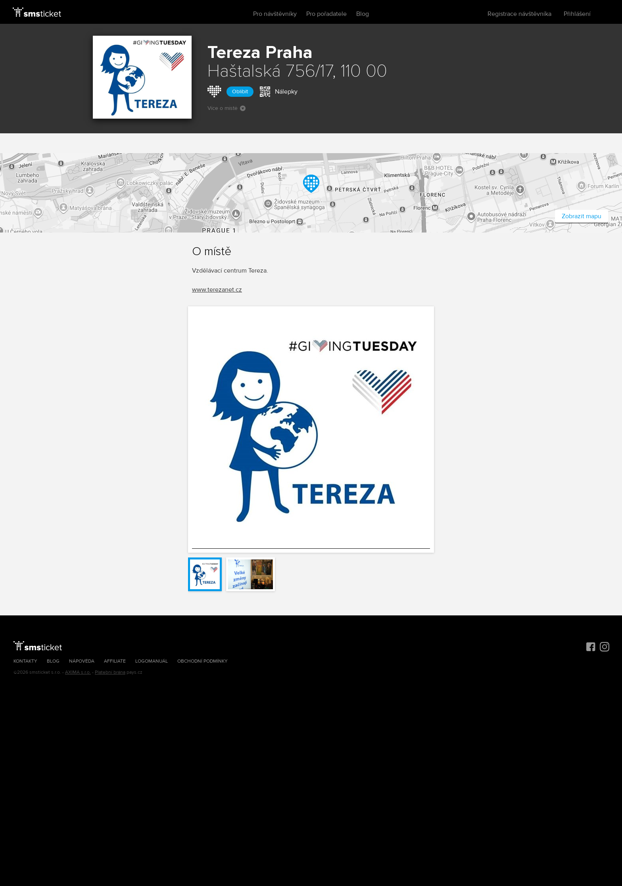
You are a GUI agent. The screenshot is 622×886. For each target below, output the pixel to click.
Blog (362, 14)
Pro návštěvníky (275, 14)
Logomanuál (151, 661)
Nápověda (81, 661)
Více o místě (226, 108)
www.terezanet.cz (217, 290)
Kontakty (25, 661)
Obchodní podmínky (202, 661)
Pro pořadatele (326, 14)
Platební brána (110, 672)
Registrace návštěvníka (519, 14)
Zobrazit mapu (581, 216)
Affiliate (115, 661)
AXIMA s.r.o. (78, 672)
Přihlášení (577, 14)
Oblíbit (240, 91)
